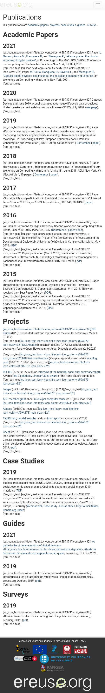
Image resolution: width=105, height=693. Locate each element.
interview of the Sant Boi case (56, 371)
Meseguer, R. (56, 56)
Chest (6, 432)
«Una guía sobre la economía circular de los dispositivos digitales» (43, 549)
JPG (50, 307)
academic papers (38, 25)
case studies (68, 25)
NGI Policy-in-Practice (35, 358)
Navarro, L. (65, 71)
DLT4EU (7, 371)
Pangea (74, 641)
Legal (82, 641)
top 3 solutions (22, 375)
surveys (91, 25)
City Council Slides (87, 506)
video (78, 230)
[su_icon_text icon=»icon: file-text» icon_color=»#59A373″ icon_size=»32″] (47, 402)
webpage (91, 107)
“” (48, 75)
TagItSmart (9, 418)
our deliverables (27, 418)
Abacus (7, 408)
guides (81, 25)
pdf (78, 261)
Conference (83, 142)
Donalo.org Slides (13, 510)
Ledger (7, 389)
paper (96, 142)
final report (53, 418)
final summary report (87, 371)
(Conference (59, 230)
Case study (51, 506)
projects (54, 25)
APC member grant (14, 399)
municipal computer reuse (50, 399)
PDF (13, 245)
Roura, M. (19, 56)
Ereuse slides (67, 506)
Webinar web (35, 506)
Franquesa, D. (34, 56)
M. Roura (35, 71)
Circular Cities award (44, 375)
